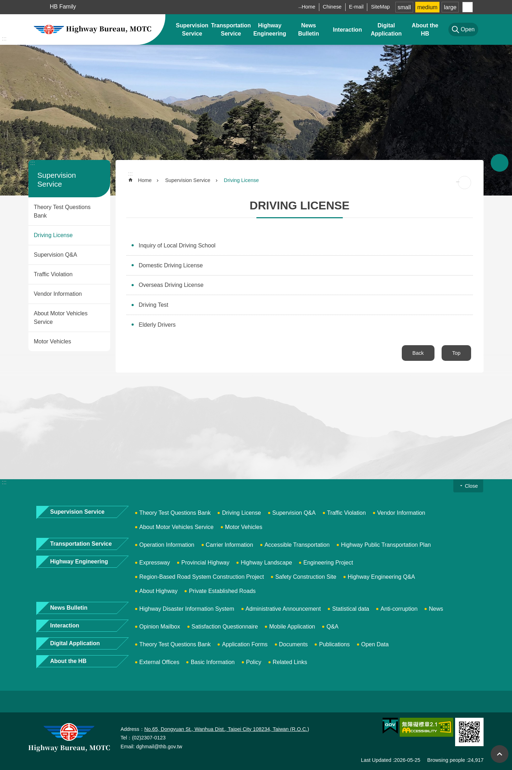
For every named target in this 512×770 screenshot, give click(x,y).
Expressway (154, 563)
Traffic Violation (53, 274)
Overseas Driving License (171, 285)
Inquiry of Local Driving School (177, 245)
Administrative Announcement (283, 609)
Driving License (53, 235)
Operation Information (166, 545)
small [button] (404, 7)
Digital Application (386, 29)
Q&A (332, 627)
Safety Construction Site (305, 577)
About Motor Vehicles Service (60, 317)
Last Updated (376, 760)
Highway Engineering (269, 29)
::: (4, 39)
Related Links (290, 662)
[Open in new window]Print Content (464, 182)
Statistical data (350, 609)
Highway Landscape (266, 563)
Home (308, 7)
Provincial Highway (205, 563)
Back (418, 353)
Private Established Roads (222, 591)
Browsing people (446, 760)
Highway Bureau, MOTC (92, 29)
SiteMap (380, 7)
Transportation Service (231, 29)
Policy (253, 662)
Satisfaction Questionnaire (225, 627)
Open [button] (499, 163)
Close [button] (471, 486)
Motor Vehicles (52, 341)
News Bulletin (308, 29)
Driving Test (153, 305)
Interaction (347, 30)
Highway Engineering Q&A (381, 577)
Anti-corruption (398, 609)
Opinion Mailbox (159, 627)
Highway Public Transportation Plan (386, 545)
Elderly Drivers (157, 325)
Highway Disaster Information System (186, 609)
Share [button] (467, 7)
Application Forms (244, 644)
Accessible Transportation (297, 545)
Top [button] (499, 754)
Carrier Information (229, 545)
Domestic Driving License (171, 265)
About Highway (158, 591)
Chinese (332, 7)
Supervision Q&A (55, 255)
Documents (293, 644)
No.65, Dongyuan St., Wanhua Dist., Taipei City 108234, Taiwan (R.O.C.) (226, 729)
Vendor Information (58, 294)
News (436, 609)
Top (456, 353)
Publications (334, 644)
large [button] (450, 7)
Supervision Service (192, 29)
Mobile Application (292, 627)
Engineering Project (328, 563)
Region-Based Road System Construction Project (201, 577)
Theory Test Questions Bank (62, 211)
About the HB (425, 29)
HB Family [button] (63, 7)
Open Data (375, 644)
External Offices (159, 662)
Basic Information (213, 662)
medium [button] (427, 7)
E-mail (356, 7)
